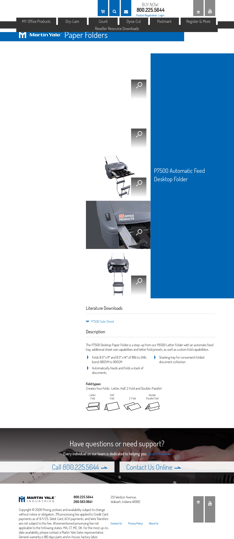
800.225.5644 (151, 9)
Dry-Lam (72, 21)
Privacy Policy (135, 523)
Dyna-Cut (134, 21)
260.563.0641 (83, 501)
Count (103, 21)
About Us (153, 523)
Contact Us (116, 523)
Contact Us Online (153, 466)
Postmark (164, 21)
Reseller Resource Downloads (117, 28)
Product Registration (146, 15)
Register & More (198, 21)
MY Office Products (36, 21)
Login (161, 15)
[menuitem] (118, 523)
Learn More (159, 453)
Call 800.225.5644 (80, 466)
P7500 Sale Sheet (102, 321)
